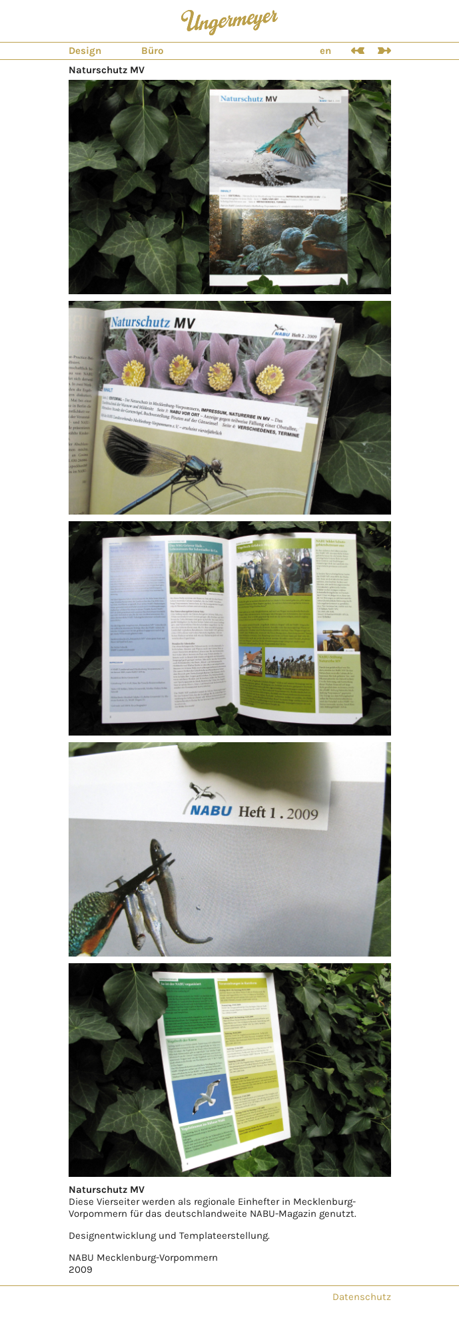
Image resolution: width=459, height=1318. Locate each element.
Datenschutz (361, 1297)
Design (85, 51)
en (325, 51)
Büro (152, 51)
